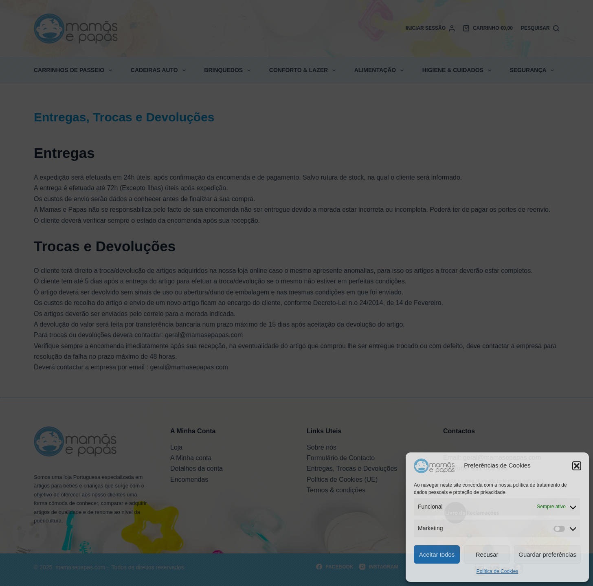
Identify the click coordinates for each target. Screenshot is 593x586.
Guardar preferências (547, 554)
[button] (577, 466)
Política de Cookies (497, 571)
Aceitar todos (437, 554)
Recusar (487, 554)
